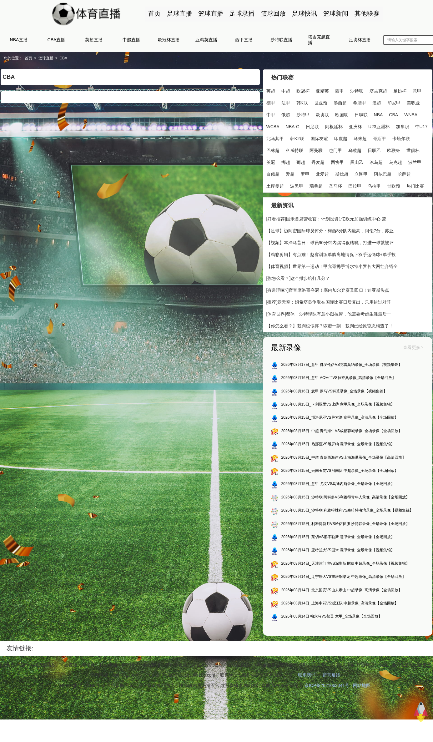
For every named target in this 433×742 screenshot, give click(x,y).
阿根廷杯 (334, 126)
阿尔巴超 (382, 173)
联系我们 (306, 676)
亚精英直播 (206, 39)
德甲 (270, 102)
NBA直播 (19, 39)
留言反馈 (331, 676)
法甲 (285, 102)
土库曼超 (275, 185)
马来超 (360, 138)
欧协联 (322, 114)
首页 (154, 13)
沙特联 (356, 90)
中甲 (270, 114)
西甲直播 (244, 39)
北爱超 (322, 173)
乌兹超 (354, 150)
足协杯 (399, 90)
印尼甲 (393, 102)
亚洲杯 (355, 126)
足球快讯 (304, 13)
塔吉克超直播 (319, 39)
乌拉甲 (374, 185)
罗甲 (305, 173)
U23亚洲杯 (379, 126)
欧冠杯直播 (169, 39)
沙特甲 (303, 114)
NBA (378, 114)
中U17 (421, 126)
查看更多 (412, 348)
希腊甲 (359, 102)
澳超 (376, 102)
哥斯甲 (379, 138)
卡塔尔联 (401, 138)
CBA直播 (56, 39)
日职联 (361, 114)
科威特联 (294, 150)
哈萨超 (404, 173)
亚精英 (322, 90)
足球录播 (241, 13)
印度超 (340, 138)
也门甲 (335, 150)
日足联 (312, 126)
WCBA (272, 126)
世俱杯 (413, 150)
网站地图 (361, 687)
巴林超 (272, 150)
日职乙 (374, 150)
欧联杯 (393, 150)
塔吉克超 (378, 90)
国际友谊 (319, 138)
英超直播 (94, 39)
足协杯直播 (360, 39)
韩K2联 (297, 138)
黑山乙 (356, 161)
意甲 (417, 90)
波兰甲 (414, 161)
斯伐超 (341, 173)
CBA (64, 58)
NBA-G (293, 126)
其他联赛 (366, 13)
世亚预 (320, 102)
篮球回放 (272, 13)
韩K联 (302, 102)
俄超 (285, 114)
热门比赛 (415, 185)
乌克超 (395, 161)
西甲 (339, 90)
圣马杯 (335, 185)
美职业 (413, 102)
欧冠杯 (303, 90)
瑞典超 (316, 185)
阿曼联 (316, 150)
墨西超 (340, 102)
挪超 (285, 161)
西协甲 (337, 161)
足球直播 (179, 13)
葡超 (300, 161)
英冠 (270, 161)
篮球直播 (210, 13)
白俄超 (272, 173)
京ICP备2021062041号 (327, 687)
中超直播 (131, 39)
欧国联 (341, 114)
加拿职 (402, 126)
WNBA (410, 114)
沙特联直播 (281, 39)
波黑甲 (296, 185)
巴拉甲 (354, 185)
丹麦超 (318, 161)
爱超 (290, 173)
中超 (285, 90)
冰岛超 (376, 161)
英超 (270, 90)
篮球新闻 (335, 13)
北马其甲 (275, 138)
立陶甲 (361, 173)
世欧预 (393, 185)
